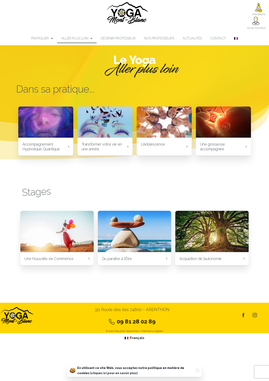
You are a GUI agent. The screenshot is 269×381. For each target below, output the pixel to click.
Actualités (192, 38)
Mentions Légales (152, 332)
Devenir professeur (118, 38)
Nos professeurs (159, 38)
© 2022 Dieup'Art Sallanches (122, 332)
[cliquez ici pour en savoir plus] (114, 373)
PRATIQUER (42, 38)
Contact (218, 38)
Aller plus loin (76, 38)
